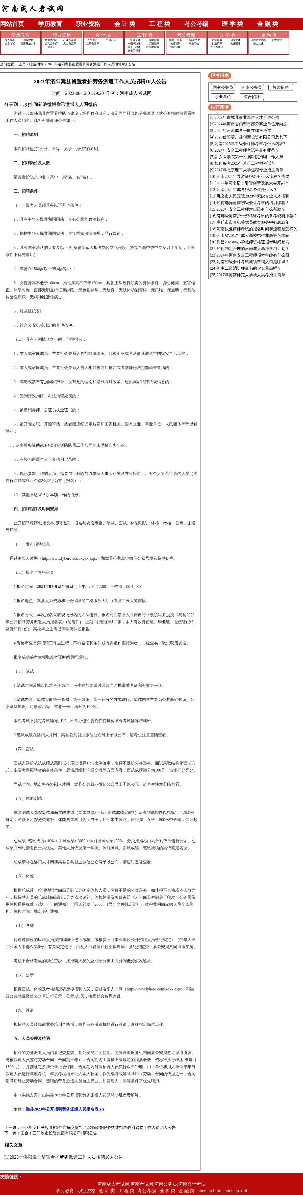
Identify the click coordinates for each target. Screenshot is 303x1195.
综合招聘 (175, 47)
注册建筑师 (152, 47)
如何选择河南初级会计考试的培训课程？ (253, 203)
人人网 (81, 104)
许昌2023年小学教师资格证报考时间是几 (253, 242)
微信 (92, 104)
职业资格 (88, 24)
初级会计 (93, 40)
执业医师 (235, 43)
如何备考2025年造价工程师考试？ (245, 163)
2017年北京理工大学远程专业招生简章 (249, 170)
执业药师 (217, 43)
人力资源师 (69, 43)
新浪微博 (47, 104)
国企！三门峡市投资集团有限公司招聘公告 (58, 1133)
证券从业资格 (258, 40)
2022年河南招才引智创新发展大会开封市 (252, 183)
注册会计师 (92, 43)
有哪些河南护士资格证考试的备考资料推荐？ (257, 216)
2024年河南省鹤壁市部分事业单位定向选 (251, 124)
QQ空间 (30, 104)
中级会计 (111, 40)
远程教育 (28, 40)
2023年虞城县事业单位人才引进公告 (247, 117)
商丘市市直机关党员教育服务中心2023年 (253, 222)
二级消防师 (152, 43)
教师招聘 (175, 43)
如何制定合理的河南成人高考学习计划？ (253, 248)
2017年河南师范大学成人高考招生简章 (251, 275)
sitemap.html (210, 1190)
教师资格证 (51, 40)
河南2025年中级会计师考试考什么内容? (250, 143)
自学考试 (10, 43)
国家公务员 (175, 40)
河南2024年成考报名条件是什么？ (247, 189)
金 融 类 (267, 24)
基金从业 (258, 43)
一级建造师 (134, 40)
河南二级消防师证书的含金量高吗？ (249, 268)
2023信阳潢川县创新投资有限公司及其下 (251, 137)
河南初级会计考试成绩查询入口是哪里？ (253, 262)
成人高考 (10, 40)
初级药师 (217, 40)
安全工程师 (134, 50)
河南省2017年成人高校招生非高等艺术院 (253, 235)
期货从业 (277, 40)
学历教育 (50, 24)
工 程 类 (159, 24)
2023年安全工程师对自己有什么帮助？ (251, 209)
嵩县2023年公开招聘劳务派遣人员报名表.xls (65, 1109)
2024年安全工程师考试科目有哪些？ (247, 150)
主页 (22, 64)
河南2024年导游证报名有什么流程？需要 (253, 176)
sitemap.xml (236, 1190)
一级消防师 (134, 43)
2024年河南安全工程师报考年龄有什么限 (253, 255)
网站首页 (12, 24)
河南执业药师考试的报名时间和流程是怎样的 (257, 229)
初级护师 (235, 40)
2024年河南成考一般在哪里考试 (243, 130)
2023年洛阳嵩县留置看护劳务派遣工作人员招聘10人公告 (91, 64)
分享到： (13, 104)
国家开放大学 (28, 43)
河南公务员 (194, 40)
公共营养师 (51, 43)
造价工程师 (134, 47)
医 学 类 (232, 24)
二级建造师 (152, 40)
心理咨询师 (69, 40)
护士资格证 (217, 47)
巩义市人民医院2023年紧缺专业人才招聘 (253, 196)
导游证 (51, 47)
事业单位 (194, 43)
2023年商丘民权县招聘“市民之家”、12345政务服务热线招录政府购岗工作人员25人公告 (98, 1127)
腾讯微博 (65, 104)
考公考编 (196, 24)
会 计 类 (124, 24)
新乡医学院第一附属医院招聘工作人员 (249, 157)
